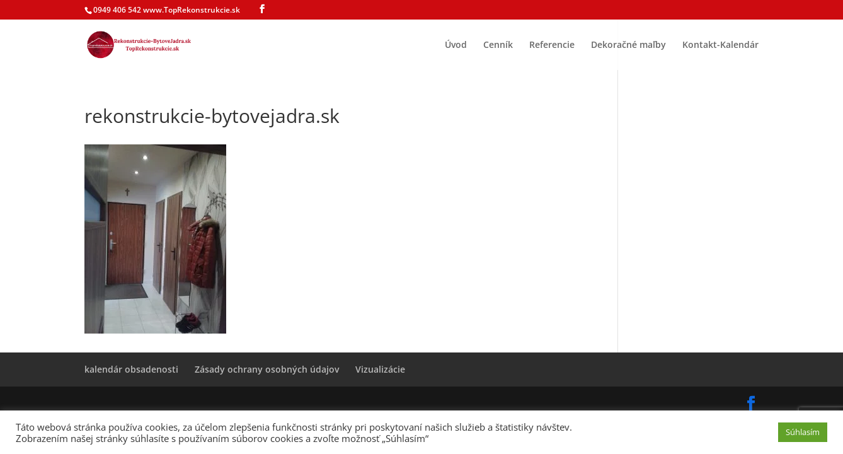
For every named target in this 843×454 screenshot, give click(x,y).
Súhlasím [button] (803, 432)
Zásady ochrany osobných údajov (267, 369)
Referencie (552, 45)
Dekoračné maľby (628, 45)
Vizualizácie (380, 369)
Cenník (498, 45)
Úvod (456, 45)
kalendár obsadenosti (131, 369)
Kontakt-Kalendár (720, 45)
